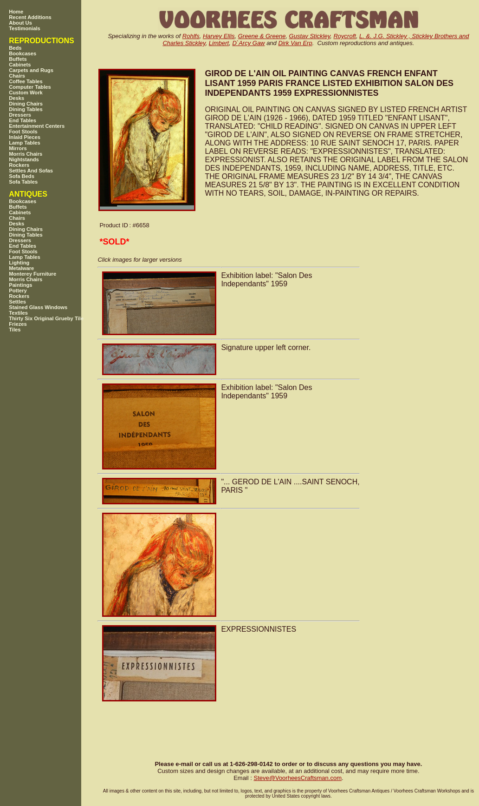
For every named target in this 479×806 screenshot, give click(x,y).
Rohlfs (191, 36)
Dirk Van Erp (295, 43)
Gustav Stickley (309, 36)
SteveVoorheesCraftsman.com (297, 777)
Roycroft (344, 36)
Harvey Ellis (219, 36)
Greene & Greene (262, 36)
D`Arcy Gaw (248, 43)
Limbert (219, 43)
